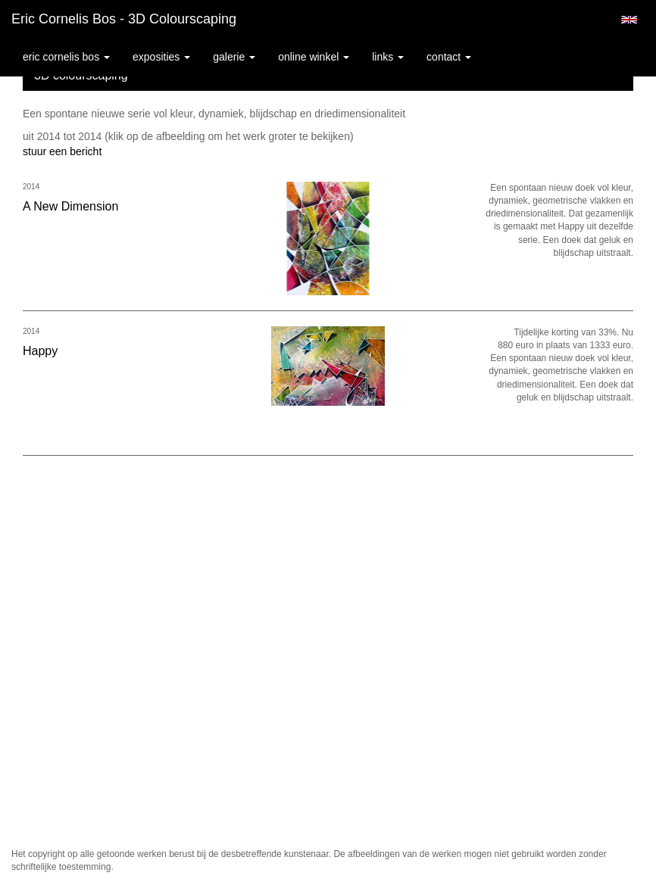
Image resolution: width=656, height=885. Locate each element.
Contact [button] (448, 57)
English (629, 19)
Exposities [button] (161, 57)
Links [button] (388, 57)
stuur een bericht (62, 151)
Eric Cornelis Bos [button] (66, 57)
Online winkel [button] (313, 57)
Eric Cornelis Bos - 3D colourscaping (123, 18)
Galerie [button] (234, 57)
